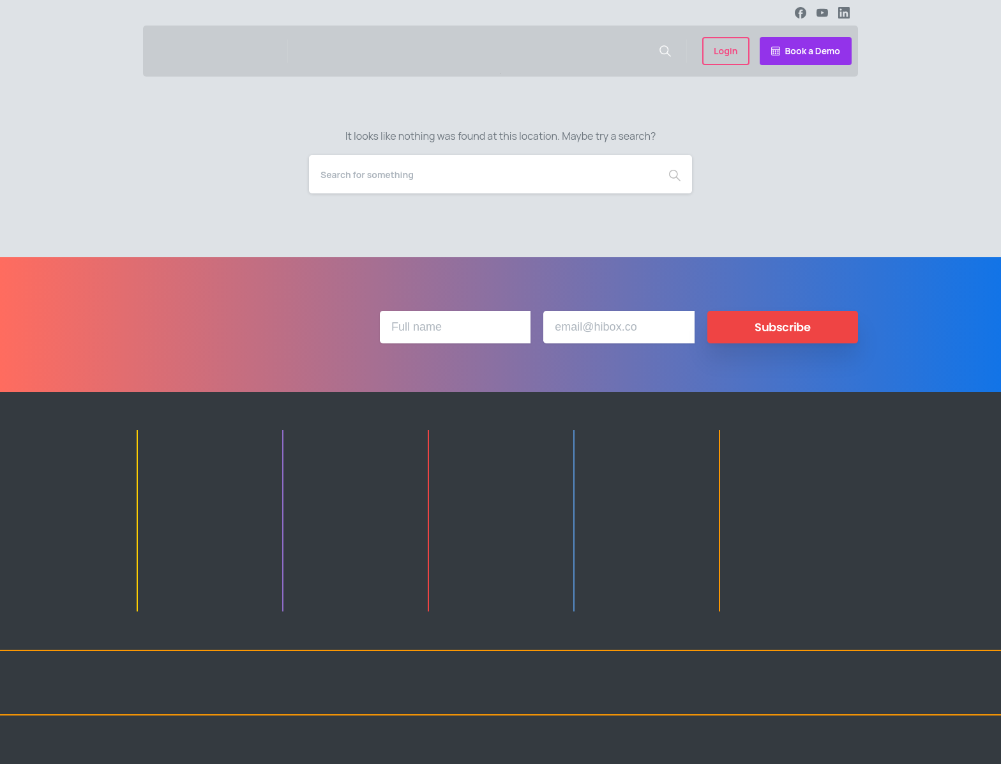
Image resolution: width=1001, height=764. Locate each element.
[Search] (483, 174)
